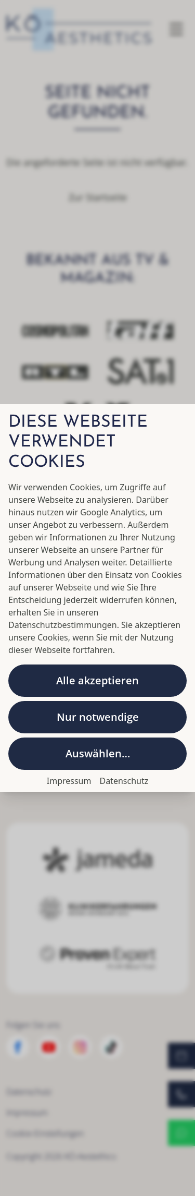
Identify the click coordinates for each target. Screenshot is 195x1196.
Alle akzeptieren (97, 680)
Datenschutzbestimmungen (62, 625)
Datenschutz (123, 781)
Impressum (69, 781)
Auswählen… (98, 753)
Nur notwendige (98, 717)
